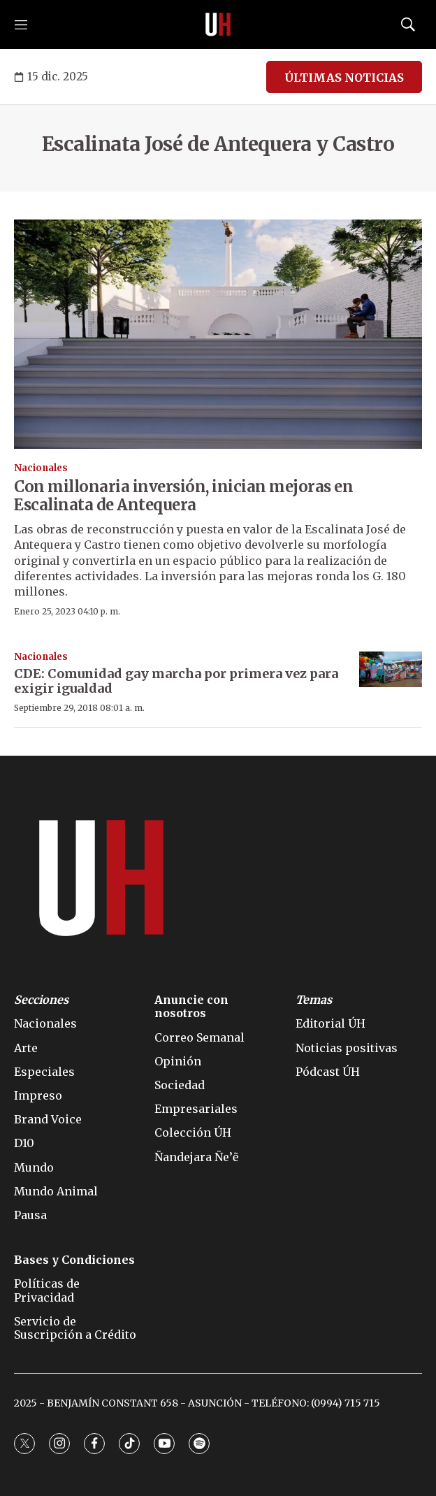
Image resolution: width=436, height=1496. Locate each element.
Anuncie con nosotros (191, 1006)
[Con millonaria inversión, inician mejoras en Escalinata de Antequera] (218, 334)
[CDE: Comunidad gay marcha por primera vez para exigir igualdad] (390, 669)
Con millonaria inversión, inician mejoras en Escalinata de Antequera (183, 496)
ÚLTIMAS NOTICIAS (344, 78)
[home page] (218, 24)
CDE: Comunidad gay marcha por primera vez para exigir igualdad (176, 681)
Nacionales (41, 468)
